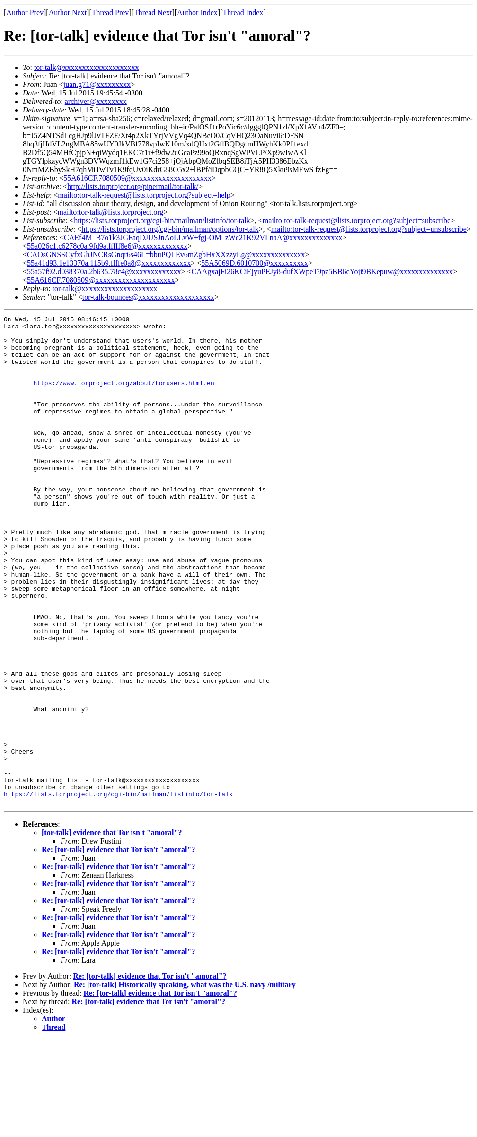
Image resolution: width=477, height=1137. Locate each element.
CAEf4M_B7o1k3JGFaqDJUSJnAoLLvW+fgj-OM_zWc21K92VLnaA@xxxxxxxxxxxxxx (203, 237)
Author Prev (25, 13)
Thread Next (153, 13)
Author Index (197, 13)
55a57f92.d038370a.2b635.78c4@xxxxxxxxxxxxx (104, 271)
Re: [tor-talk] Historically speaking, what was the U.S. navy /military (185, 1082)
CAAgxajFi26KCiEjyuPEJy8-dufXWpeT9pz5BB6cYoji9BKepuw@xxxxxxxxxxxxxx (322, 271)
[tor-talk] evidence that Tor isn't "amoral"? (112, 930)
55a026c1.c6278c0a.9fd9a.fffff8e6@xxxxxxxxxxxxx (107, 246)
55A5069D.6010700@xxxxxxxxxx (254, 263)
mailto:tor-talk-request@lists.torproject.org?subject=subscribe (356, 220)
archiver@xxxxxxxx (96, 101)
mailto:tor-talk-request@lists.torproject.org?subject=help (144, 195)
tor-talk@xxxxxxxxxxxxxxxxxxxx (86, 67)
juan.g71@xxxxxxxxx (97, 84)
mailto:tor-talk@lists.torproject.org (110, 212)
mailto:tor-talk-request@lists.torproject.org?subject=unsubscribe (369, 229)
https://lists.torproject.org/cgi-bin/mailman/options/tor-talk (169, 229)
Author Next (68, 13)
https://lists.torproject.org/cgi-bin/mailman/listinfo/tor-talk (162, 220)
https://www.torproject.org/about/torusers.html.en (123, 397)
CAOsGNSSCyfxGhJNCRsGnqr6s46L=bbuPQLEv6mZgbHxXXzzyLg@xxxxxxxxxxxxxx (166, 254)
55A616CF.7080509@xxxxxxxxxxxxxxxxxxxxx (137, 178)
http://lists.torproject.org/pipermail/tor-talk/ (132, 186)
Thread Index (243, 13)
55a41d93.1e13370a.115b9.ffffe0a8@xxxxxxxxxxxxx (109, 263)
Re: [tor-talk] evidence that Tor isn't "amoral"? (118, 947)
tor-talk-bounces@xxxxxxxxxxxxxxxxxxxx (148, 297)
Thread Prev (110, 13)
